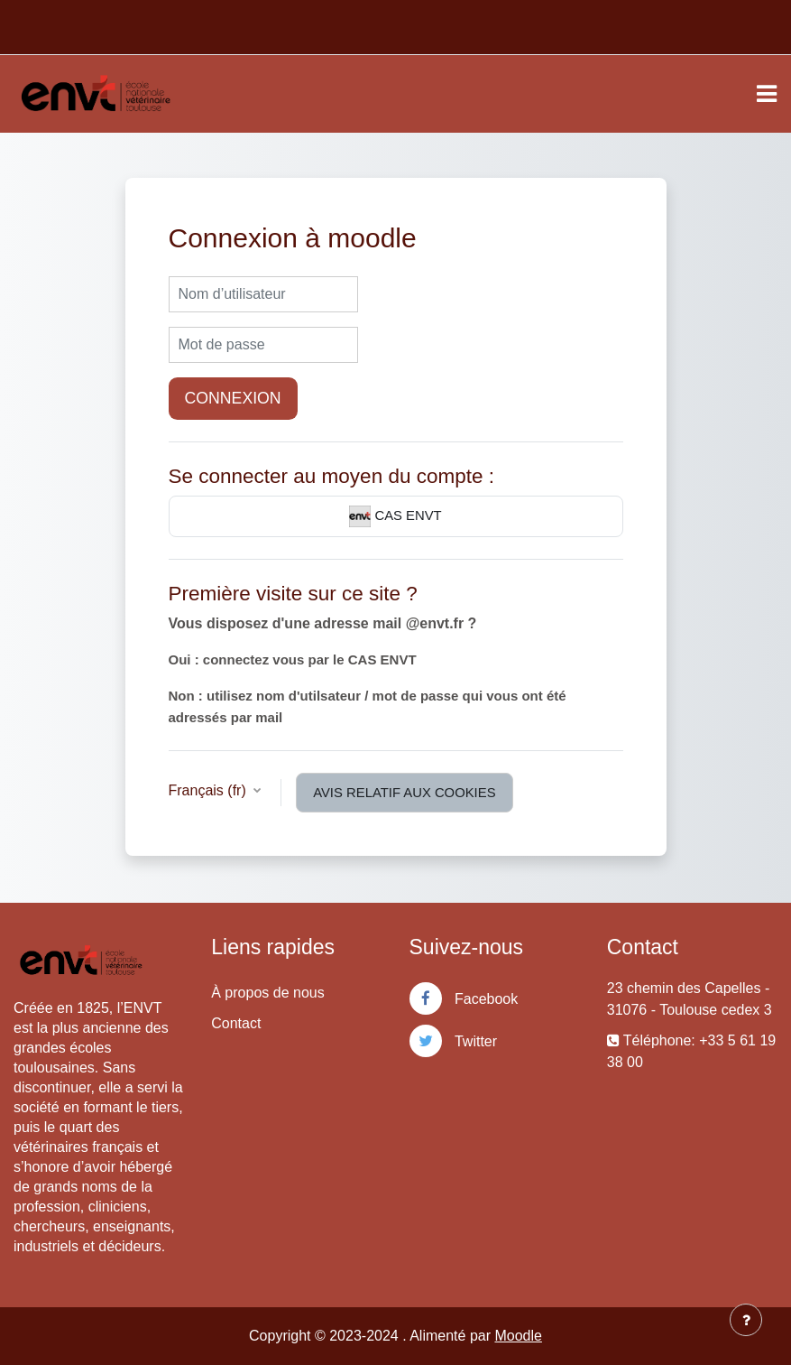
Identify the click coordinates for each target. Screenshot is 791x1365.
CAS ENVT (395, 516)
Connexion (233, 398)
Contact (236, 1023)
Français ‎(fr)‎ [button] (210, 790)
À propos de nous (267, 992)
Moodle (517, 1335)
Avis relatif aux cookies (404, 792)
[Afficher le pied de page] (746, 1320)
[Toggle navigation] (766, 94)
